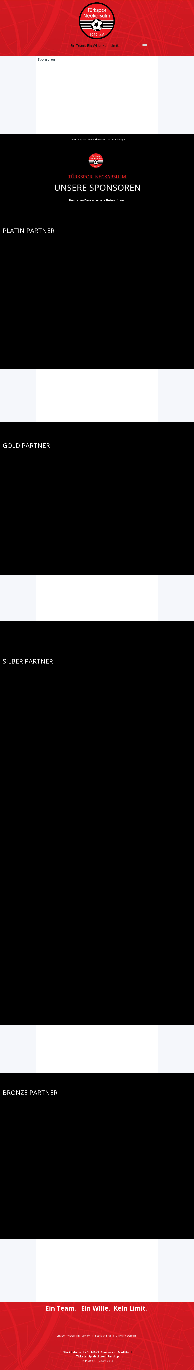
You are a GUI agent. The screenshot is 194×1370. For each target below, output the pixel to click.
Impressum (88, 1360)
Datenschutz (105, 1360)
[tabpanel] (97, 169)
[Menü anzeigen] (144, 44)
